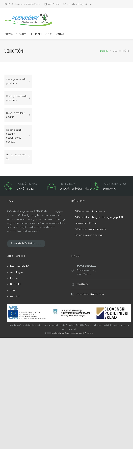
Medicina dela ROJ (20, 266)
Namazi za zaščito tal (16, 156)
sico (12, 290)
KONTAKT (60, 34)
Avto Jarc (15, 296)
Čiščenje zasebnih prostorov (16, 81)
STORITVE (21, 34)
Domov (104, 50)
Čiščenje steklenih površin (15, 115)
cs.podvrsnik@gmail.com (79, 4)
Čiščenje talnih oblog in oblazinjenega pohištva (14, 135)
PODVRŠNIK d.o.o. (115, 183)
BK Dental (15, 284)
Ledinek (14, 278)
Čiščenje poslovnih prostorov (16, 98)
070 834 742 (54, 4)
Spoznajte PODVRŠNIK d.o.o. (26, 243)
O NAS (48, 34)
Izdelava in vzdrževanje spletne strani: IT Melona (72, 333)
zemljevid (109, 188)
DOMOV (8, 34)
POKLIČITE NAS (27, 183)
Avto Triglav (16, 272)
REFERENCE (36, 34)
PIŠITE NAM (67, 183)
